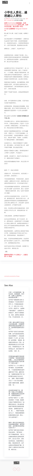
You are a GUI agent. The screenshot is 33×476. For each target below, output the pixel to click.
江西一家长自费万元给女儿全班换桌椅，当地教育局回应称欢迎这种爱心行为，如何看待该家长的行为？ (16, 325)
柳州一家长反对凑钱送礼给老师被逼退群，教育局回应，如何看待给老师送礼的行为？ (16, 425)
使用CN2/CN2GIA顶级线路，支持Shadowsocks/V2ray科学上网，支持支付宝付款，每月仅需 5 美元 (16, 24)
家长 (5, 20)
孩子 (27, 18)
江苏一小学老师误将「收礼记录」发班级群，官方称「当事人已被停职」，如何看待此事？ (16, 294)
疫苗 (10, 20)
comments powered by (12, 276)
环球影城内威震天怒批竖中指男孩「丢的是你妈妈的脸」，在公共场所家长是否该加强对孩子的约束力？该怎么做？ (16, 359)
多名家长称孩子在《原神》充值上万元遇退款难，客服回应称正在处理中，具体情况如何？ (16, 392)
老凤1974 (8, 18)
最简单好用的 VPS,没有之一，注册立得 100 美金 (16, 255)
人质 (8, 20)
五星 (13, 20)
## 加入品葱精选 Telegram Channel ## (15, 29)
